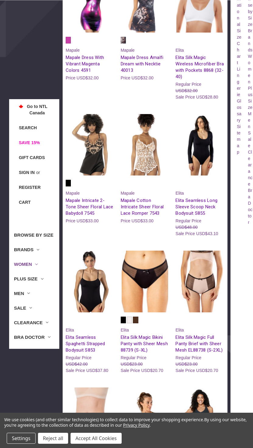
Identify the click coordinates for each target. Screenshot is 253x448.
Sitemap (239, 139)
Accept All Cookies (96, 438)
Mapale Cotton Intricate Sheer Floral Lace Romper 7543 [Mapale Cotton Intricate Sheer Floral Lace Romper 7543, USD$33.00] (142, 207)
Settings (21, 438)
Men (22, 293)
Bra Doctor (32, 337)
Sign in (27, 172)
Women (26, 264)
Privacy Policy (136, 425)
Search (28, 127)
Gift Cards (32, 157)
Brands (26, 249)
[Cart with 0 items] (25, 202)
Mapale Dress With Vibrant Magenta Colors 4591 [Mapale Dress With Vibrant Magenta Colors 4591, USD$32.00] (85, 64)
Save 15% (29, 142)
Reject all (53, 438)
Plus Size (28, 278)
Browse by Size (34, 235)
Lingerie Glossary (239, 95)
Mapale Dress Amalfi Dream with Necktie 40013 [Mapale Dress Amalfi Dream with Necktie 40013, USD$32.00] (142, 64)
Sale (23, 308)
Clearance (31, 322)
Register (30, 187)
